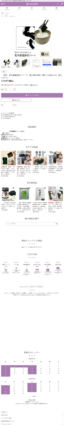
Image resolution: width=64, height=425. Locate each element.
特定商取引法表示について (7, 401)
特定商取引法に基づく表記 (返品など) (12, 114)
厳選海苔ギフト (13, 16)
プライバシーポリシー (6, 404)
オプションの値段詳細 (7, 113)
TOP (2, 16)
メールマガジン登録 (6, 398)
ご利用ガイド (4, 392)
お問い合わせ (16, 100)
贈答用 (6, 16)
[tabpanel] (32, 39)
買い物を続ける (6, 118)
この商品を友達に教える (8, 116)
